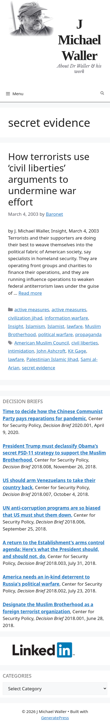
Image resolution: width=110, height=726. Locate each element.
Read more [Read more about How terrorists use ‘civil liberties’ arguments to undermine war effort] (30, 293)
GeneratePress (55, 717)
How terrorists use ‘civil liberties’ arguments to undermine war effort (49, 179)
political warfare (55, 334)
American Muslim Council (41, 343)
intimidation (21, 351)
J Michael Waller (79, 39)
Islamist (55, 326)
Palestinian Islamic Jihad (52, 359)
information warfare (66, 318)
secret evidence (38, 367)
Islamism (35, 326)
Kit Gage (77, 351)
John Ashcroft (51, 351)
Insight (15, 326)
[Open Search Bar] (102, 93)
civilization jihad (25, 318)
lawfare (74, 326)
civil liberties (84, 343)
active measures (31, 309)
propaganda (88, 334)
